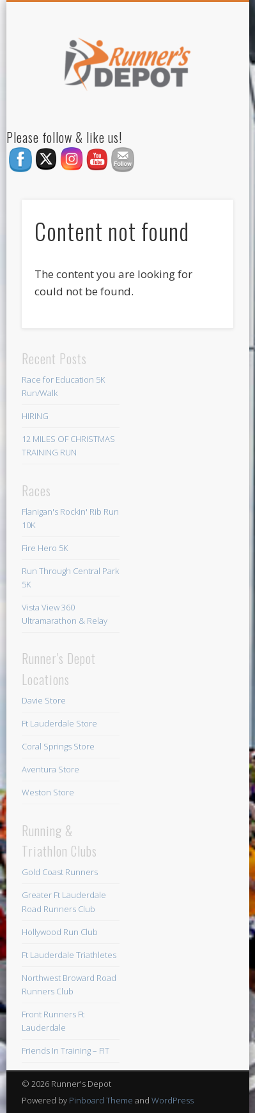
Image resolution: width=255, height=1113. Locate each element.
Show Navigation (202, 114)
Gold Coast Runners (60, 872)
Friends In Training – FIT (65, 1050)
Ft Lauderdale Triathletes (69, 955)
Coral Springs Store (58, 746)
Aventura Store (50, 769)
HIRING (35, 416)
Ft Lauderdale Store (59, 723)
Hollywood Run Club (60, 932)
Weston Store (48, 792)
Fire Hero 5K (45, 548)
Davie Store (44, 700)
